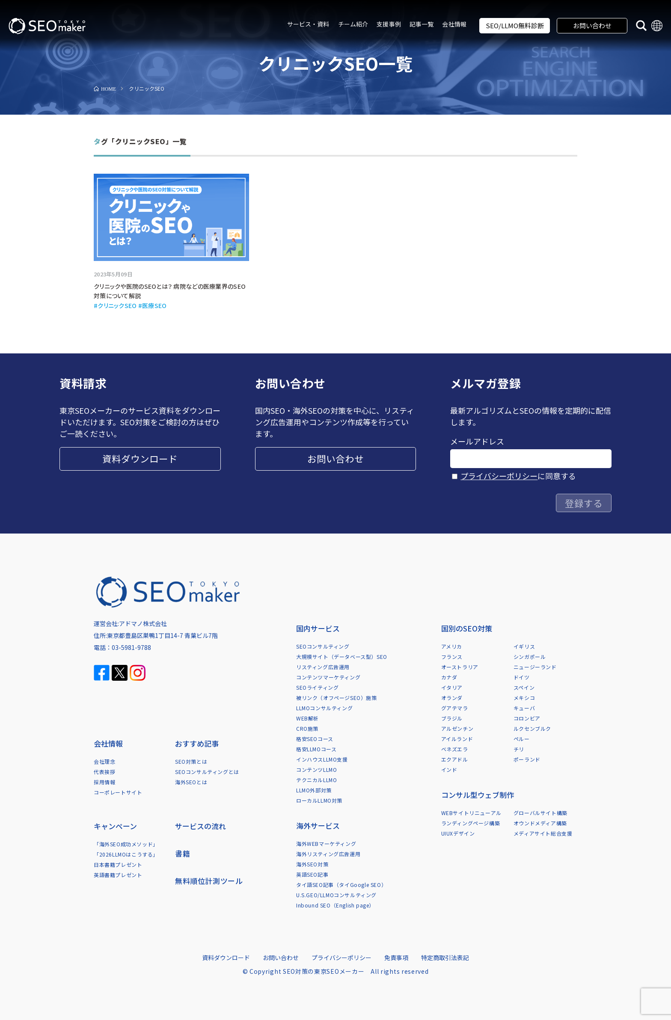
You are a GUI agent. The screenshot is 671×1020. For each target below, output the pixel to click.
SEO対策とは (191, 761)
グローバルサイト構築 (540, 812)
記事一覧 (422, 24)
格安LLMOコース (316, 749)
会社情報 (454, 24)
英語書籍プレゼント (118, 874)
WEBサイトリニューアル (471, 812)
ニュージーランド (535, 666)
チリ (519, 749)
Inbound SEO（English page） (335, 905)
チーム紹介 (353, 24)
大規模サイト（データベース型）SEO (341, 656)
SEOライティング (317, 687)
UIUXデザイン (458, 833)
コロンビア (527, 718)
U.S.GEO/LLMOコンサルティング (336, 894)
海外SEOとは (191, 782)
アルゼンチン (457, 728)
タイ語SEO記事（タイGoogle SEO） (341, 884)
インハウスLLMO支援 (322, 759)
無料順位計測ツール (209, 880)
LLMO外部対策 (314, 790)
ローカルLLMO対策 (319, 800)
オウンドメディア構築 (540, 823)
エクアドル (454, 759)
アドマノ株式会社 (143, 623)
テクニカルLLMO (316, 779)
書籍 (182, 853)
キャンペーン (115, 826)
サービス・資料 (308, 24)
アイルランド (457, 738)
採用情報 (104, 782)
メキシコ (524, 697)
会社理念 (104, 761)
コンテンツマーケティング (328, 677)
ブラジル (452, 718)
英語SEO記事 (312, 874)
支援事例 (389, 24)
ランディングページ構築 (470, 823)
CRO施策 (307, 728)
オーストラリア (459, 666)
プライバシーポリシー (498, 475)
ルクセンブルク (532, 728)
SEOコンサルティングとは (207, 771)
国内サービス (318, 628)
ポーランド (527, 759)
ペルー (522, 738)
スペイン (524, 687)
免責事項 (396, 957)
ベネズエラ (454, 749)
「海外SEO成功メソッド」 (126, 844)
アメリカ (451, 646)
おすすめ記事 (197, 743)
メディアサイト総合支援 (543, 833)
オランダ (452, 697)
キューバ (524, 708)
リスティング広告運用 (323, 666)
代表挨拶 (104, 771)
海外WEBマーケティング (326, 843)
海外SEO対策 (312, 864)
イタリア (452, 687)
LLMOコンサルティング (324, 708)
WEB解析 (307, 718)
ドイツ (522, 677)
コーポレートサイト (118, 792)
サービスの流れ (200, 826)
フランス (452, 656)
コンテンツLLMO (316, 769)
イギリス (524, 646)
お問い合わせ (592, 25)
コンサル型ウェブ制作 (477, 794)
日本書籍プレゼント (118, 864)
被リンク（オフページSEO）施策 (336, 697)
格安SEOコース (314, 738)
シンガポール (530, 656)
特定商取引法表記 (445, 957)
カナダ (449, 677)
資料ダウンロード (140, 458)
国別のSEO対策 (466, 628)
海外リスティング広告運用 (328, 853)
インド (449, 769)
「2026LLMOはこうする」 (126, 854)
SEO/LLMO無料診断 (515, 25)
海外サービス (318, 825)
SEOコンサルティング (323, 646)
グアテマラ (454, 708)
